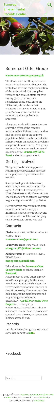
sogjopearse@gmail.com (19, 260)
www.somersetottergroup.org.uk (24, 75)
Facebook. (11, 273)
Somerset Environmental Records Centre (15, 9)
